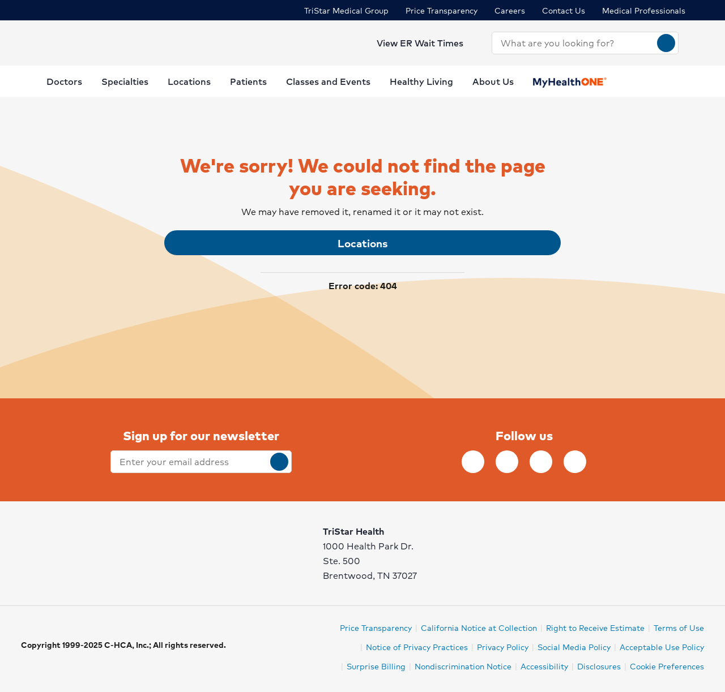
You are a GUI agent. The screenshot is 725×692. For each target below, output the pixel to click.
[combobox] (574, 43)
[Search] (666, 43)
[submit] (279, 462)
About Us (493, 81)
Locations (189, 81)
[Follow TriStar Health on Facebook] (473, 461)
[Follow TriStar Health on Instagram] (507, 461)
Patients (248, 81)
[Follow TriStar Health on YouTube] (575, 461)
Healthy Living (421, 81)
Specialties (124, 81)
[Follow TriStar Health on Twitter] (541, 461)
